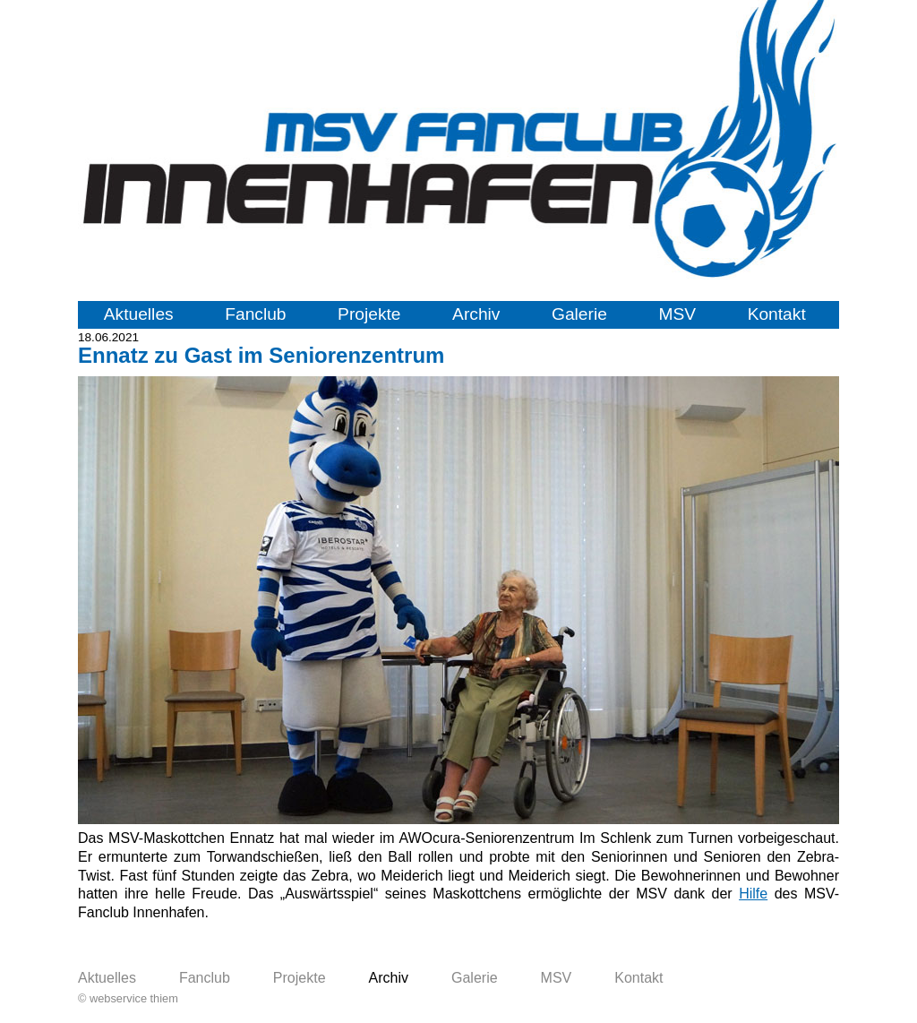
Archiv (476, 314)
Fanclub (255, 314)
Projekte (369, 314)
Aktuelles (139, 314)
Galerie (579, 314)
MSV (677, 314)
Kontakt (777, 314)
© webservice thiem (128, 998)
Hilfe (753, 893)
